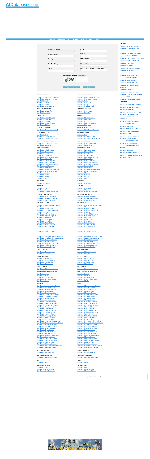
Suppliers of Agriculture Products (47, 99)
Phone (50, 69)
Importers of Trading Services (86, 337)
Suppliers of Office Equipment (46, 252)
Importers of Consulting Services (87, 296)
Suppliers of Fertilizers (44, 102)
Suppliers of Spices (43, 176)
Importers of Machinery (84, 217)
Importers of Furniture (84, 183)
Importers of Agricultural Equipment (88, 97)
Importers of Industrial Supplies (86, 216)
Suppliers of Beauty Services (46, 287)
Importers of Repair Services (86, 330)
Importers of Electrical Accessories (87, 143)
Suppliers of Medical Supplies (46, 247)
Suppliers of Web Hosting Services (47, 347)
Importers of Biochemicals (85, 119)
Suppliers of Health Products (45, 241)
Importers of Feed (82, 101)
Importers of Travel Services (85, 342)
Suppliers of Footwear (43, 188)
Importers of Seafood (83, 173)
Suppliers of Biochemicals (45, 119)
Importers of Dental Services (86, 298)
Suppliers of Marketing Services (46, 316)
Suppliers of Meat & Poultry (45, 166)
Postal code (84, 63)
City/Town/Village (53, 64)
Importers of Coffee (83, 153)
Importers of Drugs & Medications (87, 240)
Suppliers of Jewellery (43, 113)
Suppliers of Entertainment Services (48, 305)
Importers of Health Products (86, 241)
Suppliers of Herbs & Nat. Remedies (48, 243)
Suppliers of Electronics (44, 145)
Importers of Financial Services (86, 307)
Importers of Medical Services (86, 317)
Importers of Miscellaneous (85, 262)
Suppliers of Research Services (46, 331)
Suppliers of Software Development (48, 335)
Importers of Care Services (85, 291)
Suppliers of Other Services (45, 319)
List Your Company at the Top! (83, 39)
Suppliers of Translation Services (47, 338)
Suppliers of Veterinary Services (46, 344)
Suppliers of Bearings (43, 207)
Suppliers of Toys (42, 362)
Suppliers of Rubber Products (46, 224)
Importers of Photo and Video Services (89, 321)
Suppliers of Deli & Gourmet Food (47, 157)
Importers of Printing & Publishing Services (90, 323)
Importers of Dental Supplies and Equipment (90, 238)
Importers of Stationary (84, 253)
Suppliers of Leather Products (46, 231)
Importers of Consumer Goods (86, 136)
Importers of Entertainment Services (88, 305)
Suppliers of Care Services (45, 291)
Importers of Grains (83, 104)
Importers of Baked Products (86, 150)
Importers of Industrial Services (86, 310)
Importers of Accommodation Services (89, 286)
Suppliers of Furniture (43, 183)
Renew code (82, 75)
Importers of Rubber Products (86, 224)
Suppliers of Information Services (47, 312)
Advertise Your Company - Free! (59, 39)
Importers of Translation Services (87, 338)
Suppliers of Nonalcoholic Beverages (48, 169)
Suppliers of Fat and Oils (44, 159)
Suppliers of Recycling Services (46, 328)
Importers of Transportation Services (88, 340)
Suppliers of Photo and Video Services (48, 321)
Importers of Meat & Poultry (85, 166)
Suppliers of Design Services (46, 300)
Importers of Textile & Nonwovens (87, 357)
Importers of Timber (83, 281)
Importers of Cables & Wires (86, 209)
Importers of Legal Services (85, 314)
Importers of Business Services (86, 289)
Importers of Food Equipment (86, 160)
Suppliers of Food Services (45, 309)
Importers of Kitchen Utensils (86, 200)
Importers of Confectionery (85, 155)
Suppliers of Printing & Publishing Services (50, 323)
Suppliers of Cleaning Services (46, 293)
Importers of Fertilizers (84, 102)
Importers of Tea (82, 178)
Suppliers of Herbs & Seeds (45, 106)
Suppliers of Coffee (43, 153)
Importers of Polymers (84, 125)
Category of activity (54, 49)
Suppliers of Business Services (46, 289)
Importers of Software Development (88, 335)
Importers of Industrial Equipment (87, 214)
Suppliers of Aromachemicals (46, 118)
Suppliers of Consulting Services (47, 296)
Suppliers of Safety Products (45, 226)
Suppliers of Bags (42, 135)
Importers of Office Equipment (86, 252)
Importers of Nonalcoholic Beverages (88, 169)
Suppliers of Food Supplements (46, 162)
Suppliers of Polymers (43, 125)
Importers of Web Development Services (89, 345)
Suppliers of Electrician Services (47, 303)
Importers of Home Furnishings (86, 196)
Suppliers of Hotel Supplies (45, 258)
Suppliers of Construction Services (47, 294)
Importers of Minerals (83, 275)
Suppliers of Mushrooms (44, 167)
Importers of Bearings (84, 207)
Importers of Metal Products (85, 219)
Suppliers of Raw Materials (45, 277)
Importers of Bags (82, 135)
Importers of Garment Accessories (87, 191)
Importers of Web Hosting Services (88, 347)
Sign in (98, 39)
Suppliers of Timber (43, 281)
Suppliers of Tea (42, 178)
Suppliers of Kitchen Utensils (46, 200)
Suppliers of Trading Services (46, 337)
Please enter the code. (74, 75)
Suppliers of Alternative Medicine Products (50, 236)
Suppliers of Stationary (44, 253)
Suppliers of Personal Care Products (48, 138)
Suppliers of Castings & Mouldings (47, 210)
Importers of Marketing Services (87, 316)
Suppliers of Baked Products (45, 150)
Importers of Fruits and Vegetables (87, 164)
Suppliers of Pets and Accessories (47, 269)
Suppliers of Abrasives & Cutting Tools (48, 205)
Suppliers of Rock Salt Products (46, 279)
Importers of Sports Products (86, 352)
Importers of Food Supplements (87, 162)
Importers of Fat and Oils (85, 159)
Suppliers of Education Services (46, 301)
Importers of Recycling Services (87, 328)
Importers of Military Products (86, 260)
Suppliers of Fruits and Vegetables (47, 164)
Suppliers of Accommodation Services (48, 286)
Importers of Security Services (86, 333)
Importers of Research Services (87, 331)
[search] (115, 377)
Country (50, 59)
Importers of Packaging (84, 221)
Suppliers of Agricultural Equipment (47, 97)
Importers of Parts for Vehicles (86, 371)
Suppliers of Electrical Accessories (47, 143)
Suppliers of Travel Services (45, 342)
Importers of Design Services (86, 300)
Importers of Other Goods (85, 264)
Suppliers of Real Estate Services (47, 324)
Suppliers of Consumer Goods (46, 136)
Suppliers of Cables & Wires (45, 209)
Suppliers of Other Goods (45, 264)
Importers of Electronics (84, 145)
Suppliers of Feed (42, 101)
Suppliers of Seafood (43, 173)
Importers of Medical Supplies (86, 247)
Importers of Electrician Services (87, 303)
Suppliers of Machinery (44, 217)
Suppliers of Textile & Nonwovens (47, 357)
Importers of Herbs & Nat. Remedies (88, 243)
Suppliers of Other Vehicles (45, 369)
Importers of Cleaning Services (86, 293)
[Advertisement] (75, 23)
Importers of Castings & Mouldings (87, 210)
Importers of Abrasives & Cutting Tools (89, 205)
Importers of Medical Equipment (87, 245)
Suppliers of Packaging (44, 221)
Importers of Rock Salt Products (87, 279)
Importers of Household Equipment (88, 198)
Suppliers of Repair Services (45, 330)
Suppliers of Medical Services (46, 317)
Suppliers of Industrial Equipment (47, 214)
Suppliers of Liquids (43, 274)
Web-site (83, 54)
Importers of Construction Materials (88, 130)
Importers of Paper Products (86, 223)
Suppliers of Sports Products (45, 352)
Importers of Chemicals (84, 121)
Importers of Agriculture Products (87, 99)
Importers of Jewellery (84, 113)
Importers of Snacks (83, 174)
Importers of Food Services (85, 309)
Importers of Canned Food (85, 152)
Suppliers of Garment (43, 190)
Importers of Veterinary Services (87, 344)
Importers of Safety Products (86, 226)
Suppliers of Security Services (46, 333)
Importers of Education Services (87, 301)
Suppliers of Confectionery (45, 155)
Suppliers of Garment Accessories (47, 191)
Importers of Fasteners (84, 212)
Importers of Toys (82, 362)
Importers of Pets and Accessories (87, 269)
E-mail (82, 49)
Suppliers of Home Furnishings (46, 196)
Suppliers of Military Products (46, 260)
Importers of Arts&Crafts (84, 111)
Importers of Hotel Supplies (85, 258)
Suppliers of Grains (43, 104)
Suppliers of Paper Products (45, 223)
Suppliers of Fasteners (44, 212)
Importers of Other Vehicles (85, 369)
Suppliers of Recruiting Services (46, 326)
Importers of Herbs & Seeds (85, 106)
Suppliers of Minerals (43, 275)
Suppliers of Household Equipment (47, 198)
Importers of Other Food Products (87, 171)
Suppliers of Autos (42, 367)
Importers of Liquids (83, 274)
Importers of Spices (83, 176)
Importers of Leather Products (86, 231)
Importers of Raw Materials (85, 277)
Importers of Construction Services (88, 294)
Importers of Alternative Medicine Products (90, 236)
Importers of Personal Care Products (88, 138)
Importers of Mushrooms (84, 167)
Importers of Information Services (87, 312)
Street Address (84, 59)
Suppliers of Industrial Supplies (46, 216)
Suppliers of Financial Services (46, 307)
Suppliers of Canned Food (45, 152)
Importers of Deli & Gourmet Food (87, 157)
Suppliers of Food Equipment (46, 160)
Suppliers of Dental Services (45, 298)
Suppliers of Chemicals (44, 121)
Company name (53, 54)
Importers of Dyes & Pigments (86, 123)
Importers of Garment (83, 190)
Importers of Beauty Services (86, 287)
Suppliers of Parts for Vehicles (46, 371)
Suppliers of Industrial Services (46, 310)
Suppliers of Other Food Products (47, 171)
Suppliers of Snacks (43, 174)
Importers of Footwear (84, 188)
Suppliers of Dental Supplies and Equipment (50, 238)
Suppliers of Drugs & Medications (47, 240)
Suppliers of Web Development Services (49, 345)
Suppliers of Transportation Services (48, 340)
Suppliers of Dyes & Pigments (46, 123)
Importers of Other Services (85, 319)
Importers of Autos (83, 367)
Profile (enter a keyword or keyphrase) (92, 68)
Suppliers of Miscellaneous (45, 262)
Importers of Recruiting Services (87, 326)
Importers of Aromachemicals (86, 118)
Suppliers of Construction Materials (47, 130)
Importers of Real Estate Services (87, 324)
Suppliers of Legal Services (45, 314)
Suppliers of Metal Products (45, 219)
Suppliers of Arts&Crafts (44, 111)
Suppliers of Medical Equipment (46, 245)
